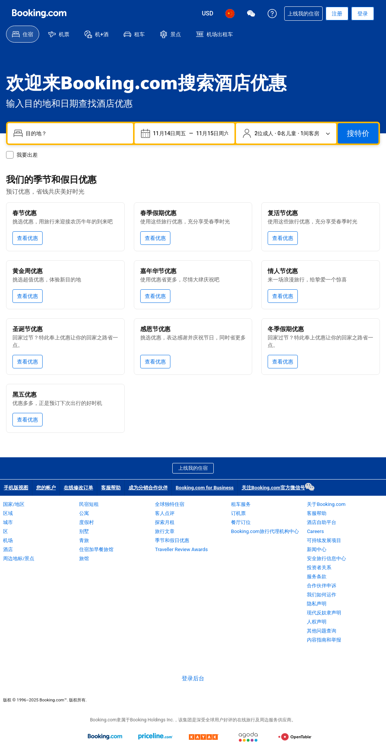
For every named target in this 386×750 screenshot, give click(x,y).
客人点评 (165, 513)
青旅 (84, 540)
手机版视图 (16, 487)
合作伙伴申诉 (321, 585)
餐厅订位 (241, 522)
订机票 (238, 513)
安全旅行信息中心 (326, 558)
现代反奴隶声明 (324, 613)
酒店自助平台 (321, 522)
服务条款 (316, 576)
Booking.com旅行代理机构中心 (265, 531)
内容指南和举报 (324, 640)
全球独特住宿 (169, 504)
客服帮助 (111, 487)
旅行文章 (165, 531)
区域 (8, 513)
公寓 (84, 513)
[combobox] (76, 133)
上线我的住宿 (193, 468)
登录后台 (193, 678)
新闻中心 (316, 549)
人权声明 (316, 622)
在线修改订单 (78, 487)
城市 (8, 522)
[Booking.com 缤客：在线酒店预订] (39, 13)
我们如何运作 (321, 594)
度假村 (86, 522)
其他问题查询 (321, 631)
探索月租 (165, 522)
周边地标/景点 (18, 558)
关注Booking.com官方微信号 (275, 487)
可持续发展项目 (324, 540)
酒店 (8, 549)
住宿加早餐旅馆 (96, 549)
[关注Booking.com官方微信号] (251, 14)
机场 (8, 540)
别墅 (84, 531)
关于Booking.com (326, 504)
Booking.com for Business (205, 487)
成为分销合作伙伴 (148, 487)
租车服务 (241, 504)
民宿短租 (89, 504)
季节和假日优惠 (172, 540)
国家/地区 (14, 504)
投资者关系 (319, 567)
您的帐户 (46, 487)
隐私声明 (316, 603)
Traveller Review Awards (181, 549)
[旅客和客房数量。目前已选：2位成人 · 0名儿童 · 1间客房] (286, 133)
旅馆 (84, 558)
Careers (315, 531)
